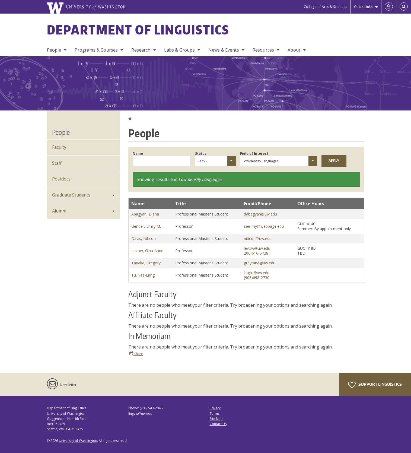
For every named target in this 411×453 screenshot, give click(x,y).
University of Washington (78, 440)
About (294, 50)
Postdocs (61, 179)
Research (140, 50)
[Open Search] (403, 7)
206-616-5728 (256, 253)
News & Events (223, 50)
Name (138, 153)
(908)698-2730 (256, 277)
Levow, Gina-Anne (147, 250)
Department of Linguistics (138, 29)
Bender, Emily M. (146, 226)
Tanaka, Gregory (146, 262)
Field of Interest (254, 153)
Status (200, 153)
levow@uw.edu (257, 248)
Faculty (59, 147)
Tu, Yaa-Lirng (143, 275)
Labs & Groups (179, 50)
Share (136, 353)
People (54, 50)
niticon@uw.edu (258, 238)
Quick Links (363, 6)
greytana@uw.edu (259, 262)
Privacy (215, 408)
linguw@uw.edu (140, 413)
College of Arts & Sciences (325, 6)
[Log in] (388, 7)
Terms (214, 413)
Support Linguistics (375, 385)
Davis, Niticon (143, 238)
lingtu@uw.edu (256, 272)
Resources (263, 50)
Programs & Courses (96, 50)
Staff (57, 163)
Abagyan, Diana (145, 214)
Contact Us (218, 424)
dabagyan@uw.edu (260, 214)
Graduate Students (71, 195)
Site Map (216, 418)
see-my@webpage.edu (264, 226)
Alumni (59, 211)
